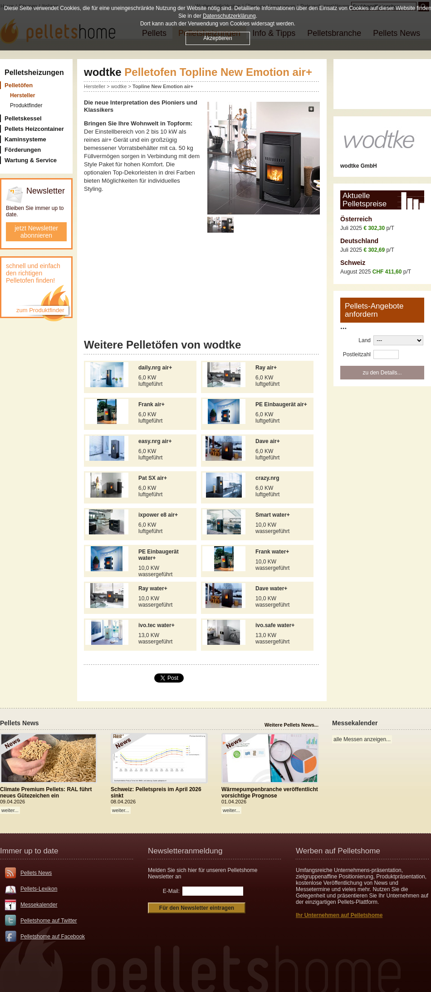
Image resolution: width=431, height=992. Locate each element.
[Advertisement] (201, 287)
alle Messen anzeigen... (362, 739)
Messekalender (38, 905)
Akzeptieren (217, 38)
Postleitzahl (357, 354)
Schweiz (352, 262)
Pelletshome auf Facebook (52, 936)
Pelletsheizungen (34, 72)
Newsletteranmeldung (185, 851)
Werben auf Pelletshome (338, 851)
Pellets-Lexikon (38, 889)
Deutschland (359, 240)
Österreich (356, 219)
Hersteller (94, 86)
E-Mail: (171, 891)
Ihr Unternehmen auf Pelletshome (339, 915)
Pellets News (36, 873)
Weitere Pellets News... (291, 725)
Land (364, 340)
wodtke (119, 86)
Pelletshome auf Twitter (48, 920)
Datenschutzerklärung (229, 16)
